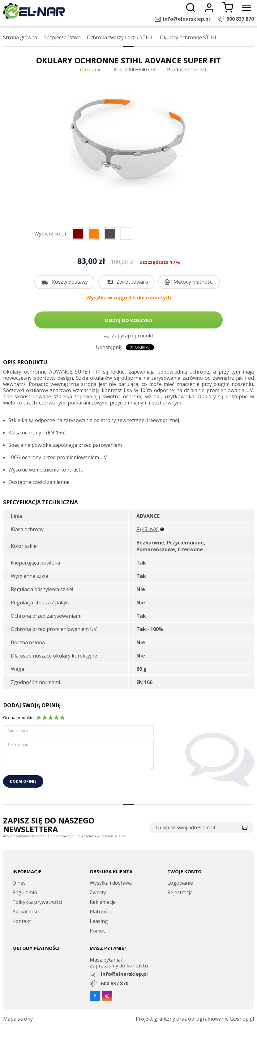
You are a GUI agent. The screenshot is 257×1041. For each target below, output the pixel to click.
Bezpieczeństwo (62, 37)
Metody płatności (193, 281)
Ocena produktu (18, 717)
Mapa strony (18, 1018)
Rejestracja (180, 892)
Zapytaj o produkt (132, 335)
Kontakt (21, 921)
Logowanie (180, 882)
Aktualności (25, 911)
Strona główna (20, 37)
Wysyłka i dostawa (111, 882)
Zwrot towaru (132, 281)
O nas (19, 882)
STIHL (200, 69)
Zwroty (98, 892)
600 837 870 (240, 18)
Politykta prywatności (37, 902)
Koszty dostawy (70, 281)
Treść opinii (17, 744)
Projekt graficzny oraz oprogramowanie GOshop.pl (195, 1018)
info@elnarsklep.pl (186, 18)
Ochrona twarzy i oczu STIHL (120, 37)
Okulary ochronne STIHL (188, 37)
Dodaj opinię (23, 781)
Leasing (99, 921)
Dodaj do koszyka (128, 320)
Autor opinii (17, 730)
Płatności (100, 911)
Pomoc (97, 930)
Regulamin (24, 892)
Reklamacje (103, 902)
